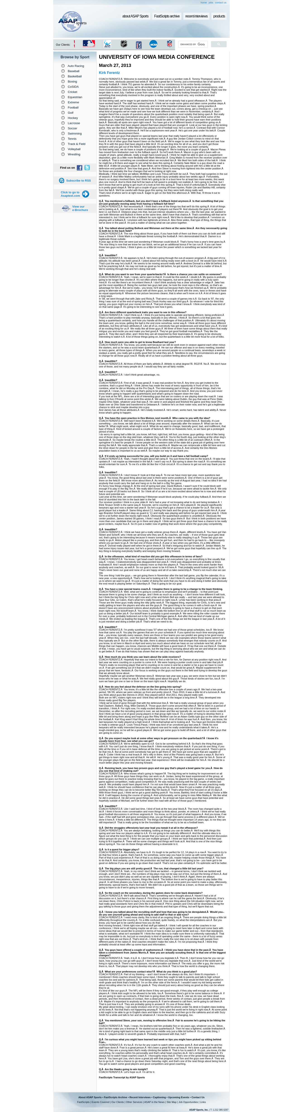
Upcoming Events (178, 1097)
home (204, 2)
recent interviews (196, 16)
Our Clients (117, 1102)
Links (203, 1102)
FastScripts (83, 1102)
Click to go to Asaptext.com (70, 194)
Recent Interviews (140, 1097)
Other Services (134, 1102)
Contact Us (198, 1097)
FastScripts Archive (115, 1097)
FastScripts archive (167, 16)
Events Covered (100, 1102)
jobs (211, 2)
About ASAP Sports (90, 1097)
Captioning (159, 1097)
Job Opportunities (188, 1102)
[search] (192, 44)
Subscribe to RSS (78, 180)
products (219, 16)
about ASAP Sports (135, 16)
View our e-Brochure (80, 208)
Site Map (171, 1102)
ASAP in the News (154, 1102)
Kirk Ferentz (109, 73)
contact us (220, 2)
